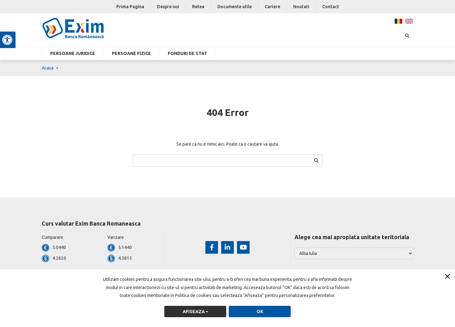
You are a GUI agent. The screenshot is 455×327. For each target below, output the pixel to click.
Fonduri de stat (187, 53)
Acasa (47, 67)
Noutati (301, 6)
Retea (198, 6)
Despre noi (168, 6)
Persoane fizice (131, 53)
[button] (8, 40)
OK (260, 311)
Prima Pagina (130, 6)
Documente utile (234, 6)
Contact (330, 6)
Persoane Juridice (72, 53)
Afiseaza (195, 311)
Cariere (272, 6)
